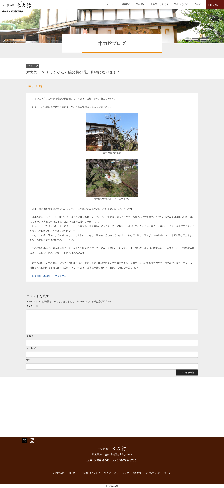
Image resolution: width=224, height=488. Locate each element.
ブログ (197, 4)
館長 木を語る (183, 4)
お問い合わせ (215, 5)
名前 (30, 336)
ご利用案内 (130, 4)
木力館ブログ (17, 11)
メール (31, 348)
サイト (29, 360)
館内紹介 (144, 4)
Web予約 (137, 473)
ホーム (116, 4)
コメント (32, 306)
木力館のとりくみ (162, 4)
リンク (165, 473)
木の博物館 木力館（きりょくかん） (49, 276)
